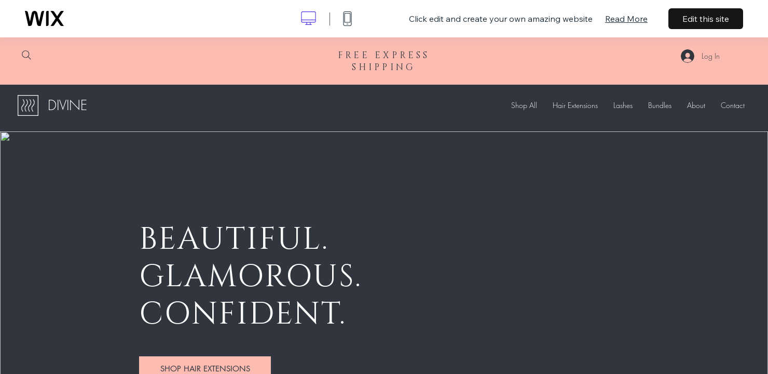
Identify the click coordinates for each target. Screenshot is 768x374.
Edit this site (705, 19)
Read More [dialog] (626, 19)
